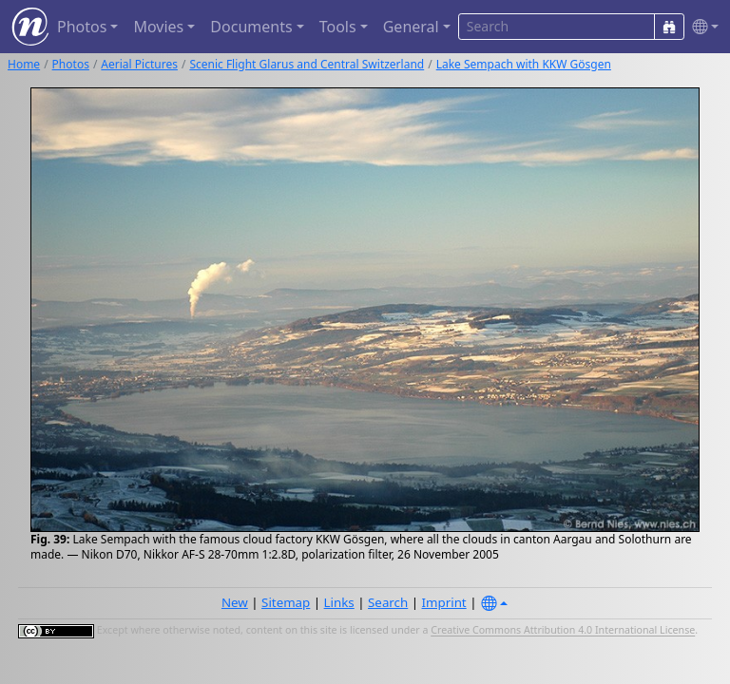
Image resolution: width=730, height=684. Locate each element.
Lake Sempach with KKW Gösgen (523, 64)
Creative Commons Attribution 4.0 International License (563, 630)
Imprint (444, 602)
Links (339, 602)
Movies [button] (158, 26)
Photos (70, 64)
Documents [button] (251, 26)
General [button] (411, 26)
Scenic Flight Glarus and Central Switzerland (306, 64)
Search (388, 602)
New (234, 602)
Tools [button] (337, 26)
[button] (701, 27)
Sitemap (285, 602)
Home (24, 64)
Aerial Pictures (139, 64)
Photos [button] (81, 26)
